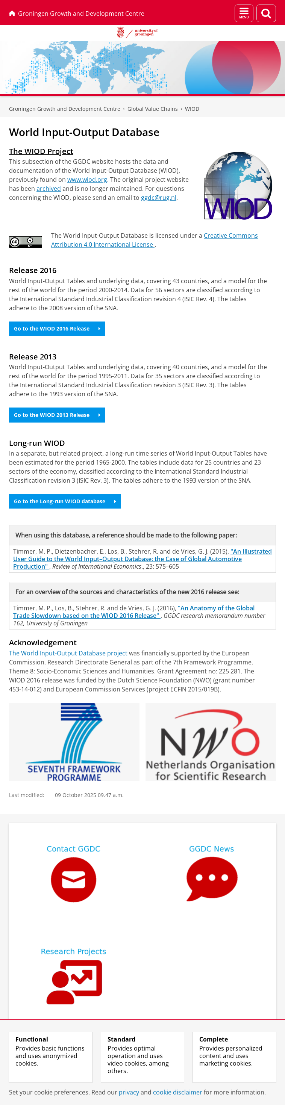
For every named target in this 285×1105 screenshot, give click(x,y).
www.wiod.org (87, 179)
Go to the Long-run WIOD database (65, 501)
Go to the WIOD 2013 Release (57, 414)
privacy (129, 1092)
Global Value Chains (152, 108)
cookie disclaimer (177, 1092)
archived (48, 188)
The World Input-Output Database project (68, 653)
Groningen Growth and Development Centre (76, 13)
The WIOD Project (41, 151)
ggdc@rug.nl (158, 197)
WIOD (192, 108)
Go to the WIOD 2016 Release (57, 328)
